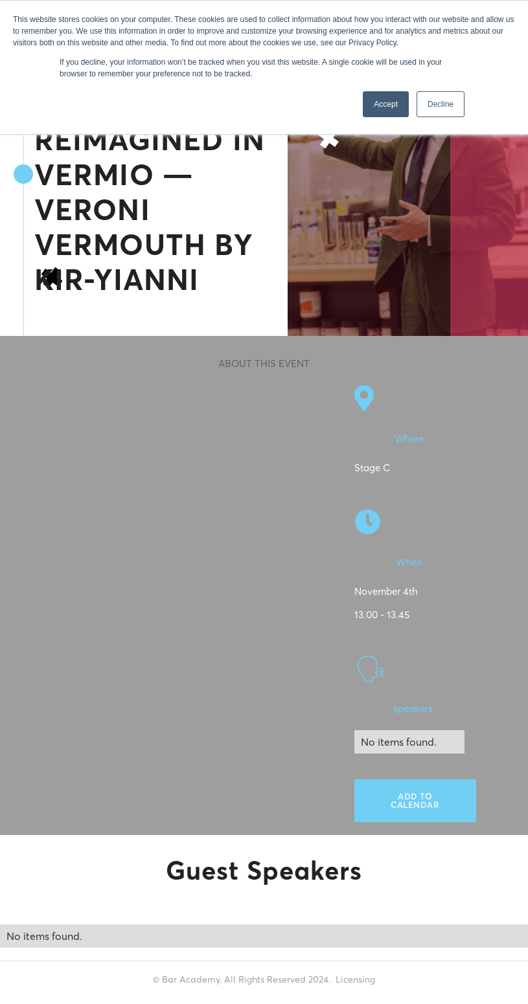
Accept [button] (386, 104)
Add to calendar (415, 800)
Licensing (355, 979)
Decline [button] (440, 104)
